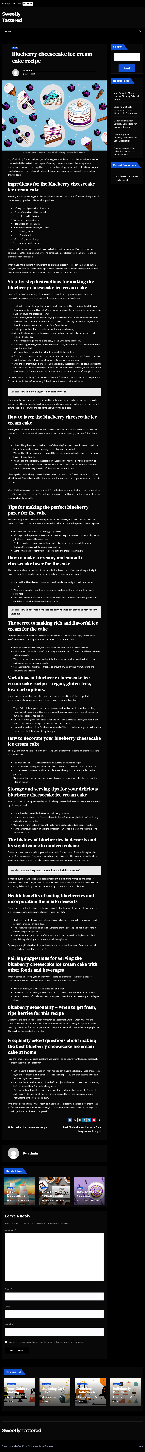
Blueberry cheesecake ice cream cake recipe (52, 57)
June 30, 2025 (16, 1397)
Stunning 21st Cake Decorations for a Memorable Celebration (125, 110)
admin (29, 70)
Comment (10, 1230)
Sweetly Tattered (21, 1430)
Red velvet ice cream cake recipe (27, 1127)
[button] (140, 31)
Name (8, 1289)
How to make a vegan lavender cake (89, 1195)
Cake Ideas (11, 1384)
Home (8, 31)
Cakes (15, 48)
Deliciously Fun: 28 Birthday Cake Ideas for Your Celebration (125, 138)
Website (9, 1324)
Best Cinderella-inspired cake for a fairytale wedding (82, 1129)
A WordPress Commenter (126, 176)
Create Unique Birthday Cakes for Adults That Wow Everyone (125, 152)
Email (8, 1307)
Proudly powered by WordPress (15, 1446)
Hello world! (122, 180)
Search (117, 46)
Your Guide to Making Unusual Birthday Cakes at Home (126, 96)
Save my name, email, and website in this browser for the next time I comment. (46, 1342)
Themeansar (50, 1446)
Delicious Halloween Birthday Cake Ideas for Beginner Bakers (125, 124)
